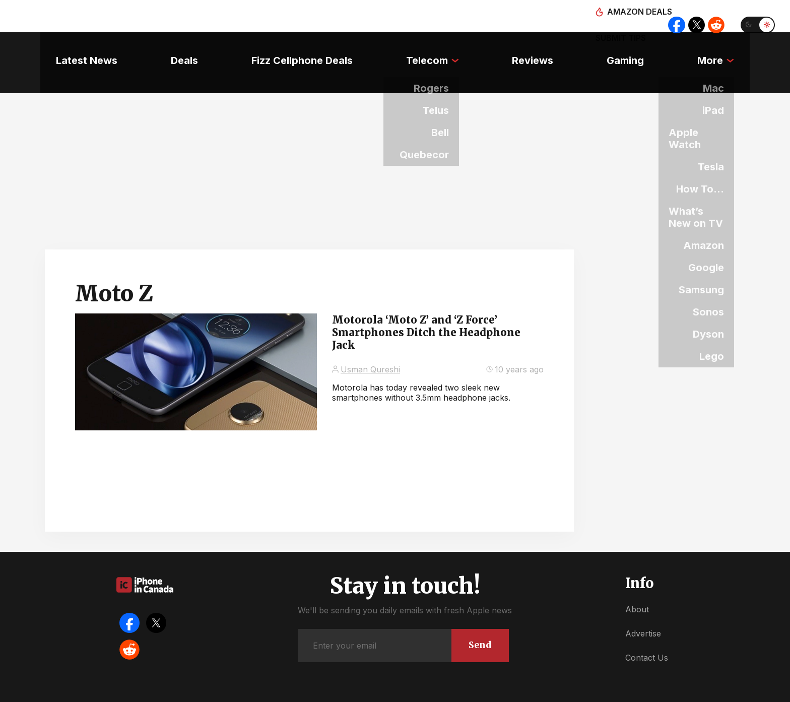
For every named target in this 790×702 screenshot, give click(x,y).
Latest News (71, 48)
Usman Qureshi (370, 341)
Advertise (643, 605)
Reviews (538, 48)
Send (477, 615)
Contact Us (646, 629)
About (637, 581)
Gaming (635, 48)
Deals (173, 48)
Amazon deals (539, 16)
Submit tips (612, 16)
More (726, 48)
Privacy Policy (470, 691)
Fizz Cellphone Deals (296, 48)
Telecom (426, 48)
